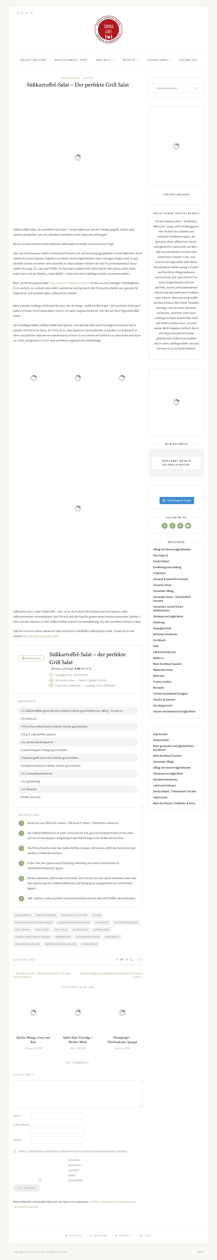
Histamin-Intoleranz (165, 634)
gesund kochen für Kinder (74, 922)
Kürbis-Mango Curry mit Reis (33, 1039)
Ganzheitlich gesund (74, 915)
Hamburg (159, 622)
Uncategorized (162, 705)
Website (17, 1140)
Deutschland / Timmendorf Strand (174, 791)
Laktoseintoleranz (164, 652)
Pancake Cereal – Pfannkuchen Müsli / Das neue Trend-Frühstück (41, 975)
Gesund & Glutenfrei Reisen (170, 579)
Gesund (96, 915)
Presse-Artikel (162, 682)
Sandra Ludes (101, 929)
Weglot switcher (33, 60)
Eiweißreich (23, 915)
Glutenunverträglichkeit (168, 616)
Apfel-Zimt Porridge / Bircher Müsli (78, 1039)
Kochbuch (159, 640)
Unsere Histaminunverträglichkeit (174, 711)
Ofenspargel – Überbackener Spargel (122, 1039)
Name (17, 1115)
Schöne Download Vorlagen (170, 693)
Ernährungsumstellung (167, 567)
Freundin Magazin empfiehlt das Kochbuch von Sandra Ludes (111, 975)
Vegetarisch (112, 937)
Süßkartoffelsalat (88, 937)
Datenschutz (161, 740)
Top (201, 1251)
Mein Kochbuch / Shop (71, 60)
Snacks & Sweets (164, 699)
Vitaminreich (89, 944)
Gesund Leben (157, 60)
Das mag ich (188, 60)
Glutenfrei (102, 922)
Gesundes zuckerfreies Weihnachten (168, 608)
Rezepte (129, 60)
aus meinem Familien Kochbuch (70, 283)
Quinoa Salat (80, 929)
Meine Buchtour (163, 670)
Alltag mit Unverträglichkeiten (172, 549)
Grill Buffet (23, 929)
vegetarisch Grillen (27, 944)
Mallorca (158, 658)
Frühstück (159, 573)
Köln (156, 646)
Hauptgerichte (70, 78)
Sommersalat (63, 937)
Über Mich (103, 60)
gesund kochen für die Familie (33, 922)
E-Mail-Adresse (21, 1127)
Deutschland (161, 561)
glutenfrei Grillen (126, 922)
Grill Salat (42, 929)
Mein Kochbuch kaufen (167, 664)
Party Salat (61, 929)
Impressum (160, 734)
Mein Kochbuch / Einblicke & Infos (174, 803)
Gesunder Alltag (163, 591)
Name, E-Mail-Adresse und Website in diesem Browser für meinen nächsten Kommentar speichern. (73, 1151)
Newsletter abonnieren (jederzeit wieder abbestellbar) (75, 1170)
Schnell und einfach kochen (32, 937)
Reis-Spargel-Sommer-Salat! (41, 636)
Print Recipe (31, 658)
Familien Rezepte (46, 915)
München (158, 676)
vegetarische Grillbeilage (61, 944)
